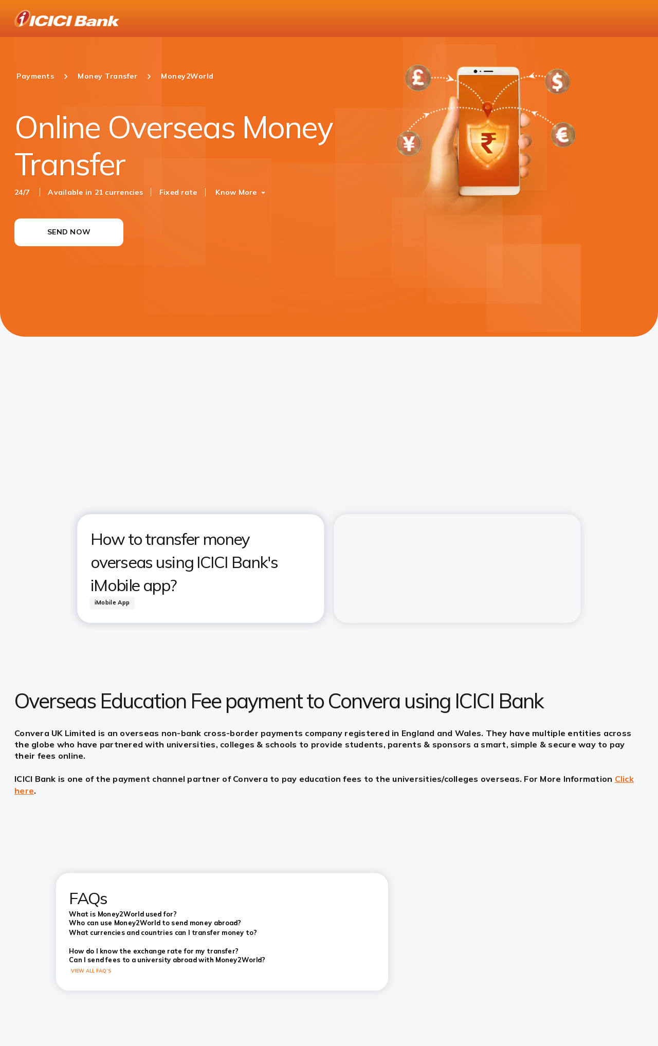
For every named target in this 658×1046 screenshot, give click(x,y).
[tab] (112, 602)
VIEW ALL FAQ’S (91, 971)
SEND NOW (68, 231)
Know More (236, 192)
